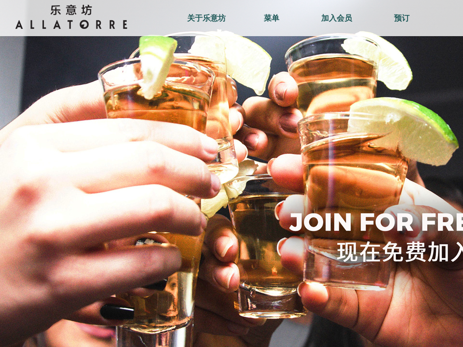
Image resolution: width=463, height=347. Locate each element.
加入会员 (336, 18)
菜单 (271, 18)
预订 (401, 18)
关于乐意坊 (206, 18)
